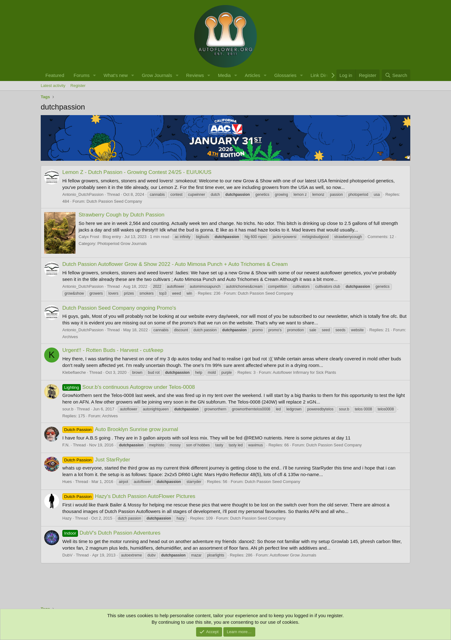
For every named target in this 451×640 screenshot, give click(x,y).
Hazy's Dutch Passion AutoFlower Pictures (128, 496)
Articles (252, 75)
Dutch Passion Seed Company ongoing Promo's (119, 308)
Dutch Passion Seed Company (114, 201)
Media (224, 75)
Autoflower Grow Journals (293, 555)
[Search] (396, 75)
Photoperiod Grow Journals (122, 243)
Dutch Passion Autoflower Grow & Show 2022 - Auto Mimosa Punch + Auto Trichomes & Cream (175, 264)
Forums (82, 75)
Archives (70, 336)
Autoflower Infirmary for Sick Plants (304, 372)
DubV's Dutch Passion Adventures (111, 533)
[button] (94, 75)
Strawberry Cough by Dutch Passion (121, 215)
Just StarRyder (96, 460)
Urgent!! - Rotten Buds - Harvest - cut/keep (112, 350)
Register (78, 85)
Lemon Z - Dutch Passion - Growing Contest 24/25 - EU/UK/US (136, 172)
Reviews (195, 75)
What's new (116, 75)
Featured (54, 75)
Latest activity (53, 85)
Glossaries (285, 75)
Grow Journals (157, 75)
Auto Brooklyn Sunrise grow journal (120, 429)
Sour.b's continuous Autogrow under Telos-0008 (128, 387)
